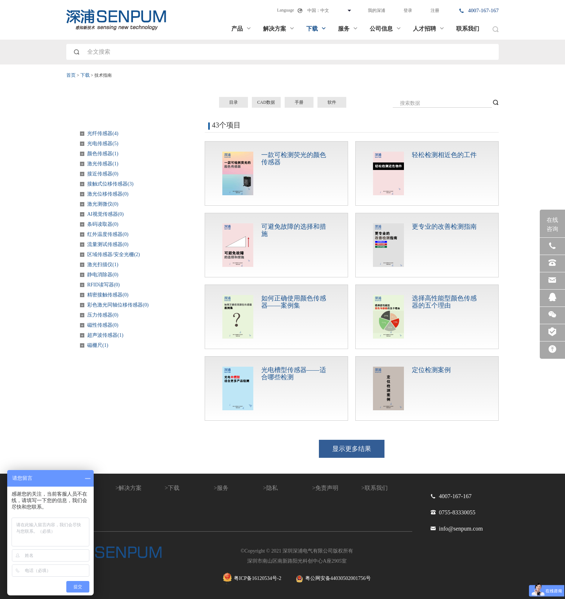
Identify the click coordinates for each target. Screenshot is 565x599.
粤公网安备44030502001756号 (333, 578)
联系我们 (467, 29)
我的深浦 (376, 10)
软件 (332, 102)
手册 (299, 102)
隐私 (272, 488)
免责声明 (326, 488)
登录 (408, 10)
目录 (233, 102)
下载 (316, 29)
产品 (241, 29)
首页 (71, 75)
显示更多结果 (351, 448)
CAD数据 (266, 102)
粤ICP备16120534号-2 (252, 579)
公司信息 (385, 29)
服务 (348, 29)
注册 (435, 10)
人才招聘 (429, 29)
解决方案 (279, 29)
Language (285, 10)
